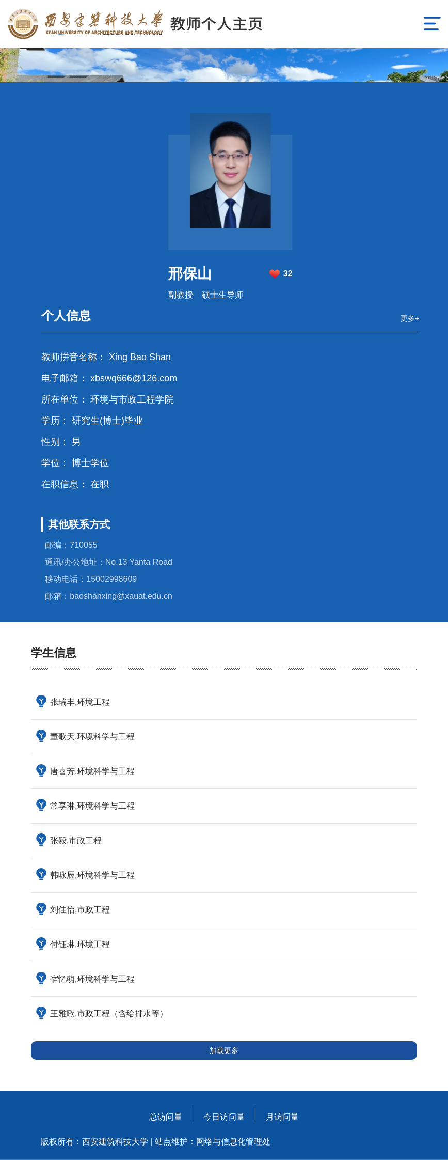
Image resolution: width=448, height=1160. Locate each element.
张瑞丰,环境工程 (80, 702)
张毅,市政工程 (76, 840)
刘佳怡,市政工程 (80, 909)
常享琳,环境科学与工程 (92, 805)
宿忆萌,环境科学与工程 (92, 979)
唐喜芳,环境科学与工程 (92, 771)
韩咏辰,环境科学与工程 (92, 875)
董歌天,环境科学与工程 (92, 736)
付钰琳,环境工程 (80, 944)
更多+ (410, 318)
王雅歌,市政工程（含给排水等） (109, 1013)
